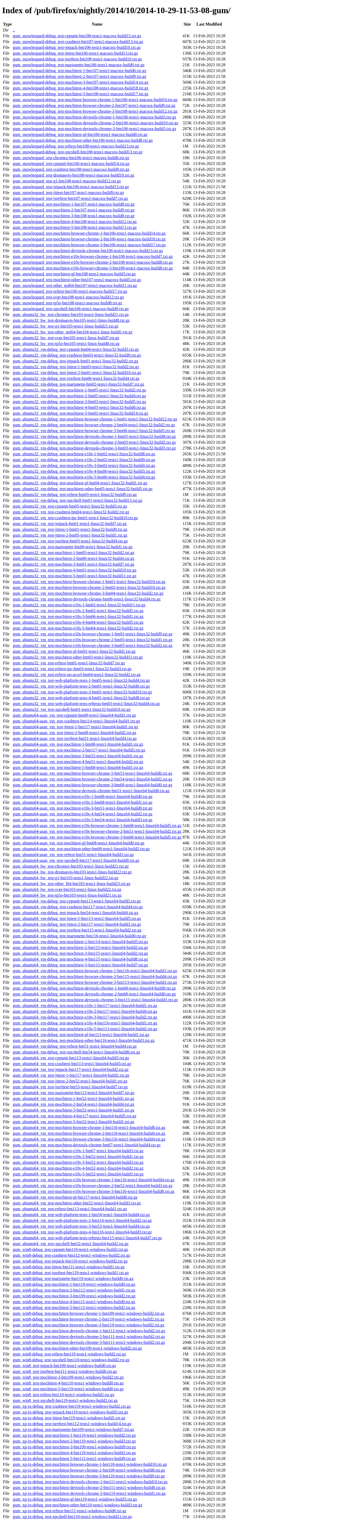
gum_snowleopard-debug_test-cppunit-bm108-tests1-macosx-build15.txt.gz (77, 36)
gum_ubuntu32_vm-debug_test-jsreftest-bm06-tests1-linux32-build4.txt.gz (76, 378)
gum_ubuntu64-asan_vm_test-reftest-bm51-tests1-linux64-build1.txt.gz (73, 854)
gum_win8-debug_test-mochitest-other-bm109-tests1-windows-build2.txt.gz (77, 1348)
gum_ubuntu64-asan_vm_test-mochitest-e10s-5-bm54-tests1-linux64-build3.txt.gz (82, 819)
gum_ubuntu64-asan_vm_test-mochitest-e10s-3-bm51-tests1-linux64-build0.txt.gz (82, 808)
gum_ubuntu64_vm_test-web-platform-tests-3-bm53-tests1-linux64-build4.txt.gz (81, 1226)
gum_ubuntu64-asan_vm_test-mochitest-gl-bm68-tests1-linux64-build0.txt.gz (78, 843)
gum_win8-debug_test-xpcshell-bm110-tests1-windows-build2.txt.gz (71, 1360)
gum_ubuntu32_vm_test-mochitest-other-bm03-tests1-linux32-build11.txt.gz (78, 657)
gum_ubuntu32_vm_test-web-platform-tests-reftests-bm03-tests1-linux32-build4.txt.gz (86, 703)
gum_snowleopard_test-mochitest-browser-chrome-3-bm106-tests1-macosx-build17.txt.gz (89, 245)
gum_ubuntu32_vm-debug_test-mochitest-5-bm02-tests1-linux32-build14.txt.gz (80, 413)
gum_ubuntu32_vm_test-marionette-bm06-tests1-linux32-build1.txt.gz (72, 547)
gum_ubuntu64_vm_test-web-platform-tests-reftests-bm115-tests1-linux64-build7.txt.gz (87, 1238)
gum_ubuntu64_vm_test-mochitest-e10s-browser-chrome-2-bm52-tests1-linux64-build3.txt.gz (92, 1185)
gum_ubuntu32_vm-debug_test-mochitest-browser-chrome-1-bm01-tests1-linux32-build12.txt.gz (95, 419)
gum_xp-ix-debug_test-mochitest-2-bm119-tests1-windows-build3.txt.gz (74, 1441)
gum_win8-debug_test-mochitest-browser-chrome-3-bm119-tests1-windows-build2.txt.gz (88, 1325)
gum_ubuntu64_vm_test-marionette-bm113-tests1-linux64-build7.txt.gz (73, 1092)
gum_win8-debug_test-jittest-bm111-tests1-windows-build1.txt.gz (69, 1267)
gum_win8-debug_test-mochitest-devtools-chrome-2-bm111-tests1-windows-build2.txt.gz (89, 1336)
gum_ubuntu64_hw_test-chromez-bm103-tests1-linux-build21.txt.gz (71, 866)
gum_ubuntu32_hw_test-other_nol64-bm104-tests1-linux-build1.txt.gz (72, 332)
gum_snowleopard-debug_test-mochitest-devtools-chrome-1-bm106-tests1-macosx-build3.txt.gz (94, 117)
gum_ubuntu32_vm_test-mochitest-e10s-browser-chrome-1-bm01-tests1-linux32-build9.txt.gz (92, 634)
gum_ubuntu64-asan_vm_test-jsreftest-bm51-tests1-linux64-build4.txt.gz (75, 738)
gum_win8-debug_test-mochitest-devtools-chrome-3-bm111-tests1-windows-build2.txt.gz (89, 1342)
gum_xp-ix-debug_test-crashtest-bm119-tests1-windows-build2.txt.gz (71, 1406)
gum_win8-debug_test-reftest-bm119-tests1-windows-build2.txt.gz (69, 1354)
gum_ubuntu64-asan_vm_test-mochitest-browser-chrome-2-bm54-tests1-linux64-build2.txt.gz (92, 779)
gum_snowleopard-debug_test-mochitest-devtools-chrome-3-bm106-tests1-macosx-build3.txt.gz (94, 128)
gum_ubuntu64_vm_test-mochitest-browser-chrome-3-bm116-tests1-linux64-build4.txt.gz (89, 1139)
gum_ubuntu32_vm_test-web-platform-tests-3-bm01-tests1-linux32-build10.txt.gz (82, 692)
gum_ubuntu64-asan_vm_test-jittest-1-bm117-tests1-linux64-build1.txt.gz (75, 727)
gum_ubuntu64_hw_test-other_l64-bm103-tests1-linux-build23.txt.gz (71, 883)
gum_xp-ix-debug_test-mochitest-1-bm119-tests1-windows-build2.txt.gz (74, 1435)
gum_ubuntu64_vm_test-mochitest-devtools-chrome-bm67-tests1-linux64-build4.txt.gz (87, 1145)
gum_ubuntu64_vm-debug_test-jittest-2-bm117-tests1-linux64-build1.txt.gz (77, 924)
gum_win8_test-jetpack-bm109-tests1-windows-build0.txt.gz (64, 1365)
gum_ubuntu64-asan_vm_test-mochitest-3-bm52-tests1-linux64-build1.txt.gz (78, 756)
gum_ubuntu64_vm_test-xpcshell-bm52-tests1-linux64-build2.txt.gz (70, 1243)
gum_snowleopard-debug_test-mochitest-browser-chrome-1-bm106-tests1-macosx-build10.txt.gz (95, 99)
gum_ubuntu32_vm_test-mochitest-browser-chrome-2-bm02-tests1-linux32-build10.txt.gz (89, 587)
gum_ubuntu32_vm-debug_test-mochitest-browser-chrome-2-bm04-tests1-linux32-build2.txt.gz (94, 425)
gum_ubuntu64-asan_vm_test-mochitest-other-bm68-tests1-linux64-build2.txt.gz (81, 849)
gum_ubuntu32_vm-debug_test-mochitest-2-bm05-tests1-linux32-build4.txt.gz (79, 396)
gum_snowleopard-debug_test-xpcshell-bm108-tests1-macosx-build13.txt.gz (77, 152)
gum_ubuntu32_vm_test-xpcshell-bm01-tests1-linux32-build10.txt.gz (71, 709)
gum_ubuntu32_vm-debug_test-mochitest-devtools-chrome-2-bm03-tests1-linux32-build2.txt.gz (94, 442)
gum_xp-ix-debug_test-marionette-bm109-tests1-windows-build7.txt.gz (73, 1429)
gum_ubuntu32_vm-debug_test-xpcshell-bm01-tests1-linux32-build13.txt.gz (77, 500)
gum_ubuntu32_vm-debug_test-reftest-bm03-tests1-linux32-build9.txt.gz (75, 494)
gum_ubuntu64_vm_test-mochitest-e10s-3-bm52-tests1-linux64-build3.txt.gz (78, 1162)
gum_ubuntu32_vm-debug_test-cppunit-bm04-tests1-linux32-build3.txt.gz (76, 349)
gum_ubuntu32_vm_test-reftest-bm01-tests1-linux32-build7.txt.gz (69, 663)
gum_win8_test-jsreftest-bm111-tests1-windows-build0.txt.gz (65, 1371)
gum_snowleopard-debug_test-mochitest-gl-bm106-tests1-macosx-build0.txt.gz (80, 134)
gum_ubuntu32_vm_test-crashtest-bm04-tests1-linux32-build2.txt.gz (71, 512)
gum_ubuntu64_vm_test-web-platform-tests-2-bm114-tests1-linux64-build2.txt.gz (82, 1220)
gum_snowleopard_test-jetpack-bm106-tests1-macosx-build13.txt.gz (71, 187)
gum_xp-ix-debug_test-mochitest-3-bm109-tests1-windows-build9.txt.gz (74, 1447)
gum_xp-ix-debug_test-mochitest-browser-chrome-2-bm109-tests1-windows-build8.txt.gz (89, 1470)
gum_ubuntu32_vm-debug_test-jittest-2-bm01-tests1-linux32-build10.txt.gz (77, 372)
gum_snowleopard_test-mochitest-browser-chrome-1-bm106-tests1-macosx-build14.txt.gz (89, 233)
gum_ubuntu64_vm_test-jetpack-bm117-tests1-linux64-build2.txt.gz (70, 1069)
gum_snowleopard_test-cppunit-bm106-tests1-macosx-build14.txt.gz (71, 163)
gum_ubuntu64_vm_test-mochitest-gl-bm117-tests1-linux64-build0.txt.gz (75, 1197)
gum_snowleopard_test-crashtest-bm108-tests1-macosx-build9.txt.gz (71, 169)
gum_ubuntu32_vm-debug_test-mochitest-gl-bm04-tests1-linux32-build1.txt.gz (80, 483)
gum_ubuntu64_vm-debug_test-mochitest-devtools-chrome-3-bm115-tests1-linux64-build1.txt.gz (95, 1000)
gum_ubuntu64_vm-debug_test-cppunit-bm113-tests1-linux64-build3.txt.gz (77, 901)
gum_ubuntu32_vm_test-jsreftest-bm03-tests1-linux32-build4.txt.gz (70, 541)
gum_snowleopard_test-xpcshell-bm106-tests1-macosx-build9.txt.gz (71, 308)
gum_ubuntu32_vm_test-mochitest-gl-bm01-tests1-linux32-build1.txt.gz (74, 651)
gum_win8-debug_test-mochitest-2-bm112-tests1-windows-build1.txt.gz (74, 1290)
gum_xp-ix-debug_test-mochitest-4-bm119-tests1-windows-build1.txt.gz (74, 1452)
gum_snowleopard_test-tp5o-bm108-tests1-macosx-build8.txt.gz (67, 303)
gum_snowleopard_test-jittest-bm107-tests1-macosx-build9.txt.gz (68, 192)
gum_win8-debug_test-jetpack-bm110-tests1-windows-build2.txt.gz (70, 1261)
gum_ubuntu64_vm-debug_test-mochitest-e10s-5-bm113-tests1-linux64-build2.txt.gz (85, 1029)
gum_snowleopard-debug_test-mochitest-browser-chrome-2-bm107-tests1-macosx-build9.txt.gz (94, 105)
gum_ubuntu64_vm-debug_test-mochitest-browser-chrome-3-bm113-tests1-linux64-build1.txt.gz (95, 982)
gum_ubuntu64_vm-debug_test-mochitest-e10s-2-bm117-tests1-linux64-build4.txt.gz (85, 1011)
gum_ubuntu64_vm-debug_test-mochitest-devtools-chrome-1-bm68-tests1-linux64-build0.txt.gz (94, 988)
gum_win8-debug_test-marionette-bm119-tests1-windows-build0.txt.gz (73, 1278)
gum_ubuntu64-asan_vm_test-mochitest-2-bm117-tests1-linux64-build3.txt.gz (79, 750)
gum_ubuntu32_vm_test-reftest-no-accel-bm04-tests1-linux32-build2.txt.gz (76, 674)
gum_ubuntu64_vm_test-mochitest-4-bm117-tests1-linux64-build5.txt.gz (74, 1116)
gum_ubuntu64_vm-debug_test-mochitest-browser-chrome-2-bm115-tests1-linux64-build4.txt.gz (95, 976)
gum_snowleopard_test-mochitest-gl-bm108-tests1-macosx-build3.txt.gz (74, 274)
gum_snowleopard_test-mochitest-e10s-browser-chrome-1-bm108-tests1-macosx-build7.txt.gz (93, 256)
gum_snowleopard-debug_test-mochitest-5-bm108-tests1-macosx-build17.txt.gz (80, 94)
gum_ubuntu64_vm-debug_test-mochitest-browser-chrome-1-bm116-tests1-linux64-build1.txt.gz (95, 970)
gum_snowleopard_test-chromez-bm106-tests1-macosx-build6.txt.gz (71, 157)
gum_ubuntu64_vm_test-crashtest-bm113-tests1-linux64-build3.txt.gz (72, 1063)
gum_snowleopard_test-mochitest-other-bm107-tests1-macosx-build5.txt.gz (77, 279)
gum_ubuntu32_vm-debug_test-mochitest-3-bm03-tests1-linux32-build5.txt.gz (79, 401)
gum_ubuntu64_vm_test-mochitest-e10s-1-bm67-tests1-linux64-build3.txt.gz (78, 1150)
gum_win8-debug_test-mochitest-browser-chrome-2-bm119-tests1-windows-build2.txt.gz (88, 1319)
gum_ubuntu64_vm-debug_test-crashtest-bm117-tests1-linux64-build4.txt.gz (78, 907)
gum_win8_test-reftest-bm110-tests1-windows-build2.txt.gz (63, 1394)
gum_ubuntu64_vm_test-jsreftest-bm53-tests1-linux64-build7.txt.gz (70, 1087)
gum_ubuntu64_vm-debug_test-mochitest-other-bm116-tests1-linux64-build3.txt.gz (83, 1040)
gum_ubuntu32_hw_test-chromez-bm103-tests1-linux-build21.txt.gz (71, 314)
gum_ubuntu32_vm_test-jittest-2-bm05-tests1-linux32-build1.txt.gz (70, 535)
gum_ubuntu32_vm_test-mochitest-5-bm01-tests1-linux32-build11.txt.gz (74, 576)
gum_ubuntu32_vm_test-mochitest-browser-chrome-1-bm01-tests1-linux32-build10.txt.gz (89, 581)
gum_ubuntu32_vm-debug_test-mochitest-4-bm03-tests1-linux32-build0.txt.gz (79, 407)
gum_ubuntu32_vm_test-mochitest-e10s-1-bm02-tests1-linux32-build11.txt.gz (79, 605)
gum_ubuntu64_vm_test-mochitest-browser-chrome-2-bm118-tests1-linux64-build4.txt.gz (89, 1133)
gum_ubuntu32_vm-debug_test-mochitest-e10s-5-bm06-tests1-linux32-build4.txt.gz (84, 477)
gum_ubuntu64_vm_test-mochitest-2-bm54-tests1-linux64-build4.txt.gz (73, 1104)
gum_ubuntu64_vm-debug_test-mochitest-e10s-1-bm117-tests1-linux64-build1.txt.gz (85, 1005)
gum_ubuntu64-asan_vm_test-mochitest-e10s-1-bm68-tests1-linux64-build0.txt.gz (82, 796)
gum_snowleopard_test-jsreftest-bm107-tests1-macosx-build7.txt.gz (70, 198)
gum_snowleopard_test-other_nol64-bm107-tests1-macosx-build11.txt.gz (75, 285)
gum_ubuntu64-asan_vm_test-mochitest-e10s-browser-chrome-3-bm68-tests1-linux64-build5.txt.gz (97, 837)
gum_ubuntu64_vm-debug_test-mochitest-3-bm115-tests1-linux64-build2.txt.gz (80, 953)
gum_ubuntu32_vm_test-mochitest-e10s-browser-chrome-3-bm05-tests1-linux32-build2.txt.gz (92, 645)
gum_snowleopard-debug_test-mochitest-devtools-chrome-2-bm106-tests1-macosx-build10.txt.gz (95, 123)
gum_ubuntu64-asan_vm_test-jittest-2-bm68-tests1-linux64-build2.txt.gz (74, 732)
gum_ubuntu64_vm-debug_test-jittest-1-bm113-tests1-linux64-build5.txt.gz (77, 918)
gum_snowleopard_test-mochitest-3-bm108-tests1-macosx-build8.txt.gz (73, 216)
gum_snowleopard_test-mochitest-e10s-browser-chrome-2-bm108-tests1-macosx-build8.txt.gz (93, 262)
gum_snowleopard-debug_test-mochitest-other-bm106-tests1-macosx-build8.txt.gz (83, 140)
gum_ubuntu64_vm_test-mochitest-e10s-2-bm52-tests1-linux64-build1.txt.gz (78, 1156)
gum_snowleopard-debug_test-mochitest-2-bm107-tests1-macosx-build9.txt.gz (79, 76)
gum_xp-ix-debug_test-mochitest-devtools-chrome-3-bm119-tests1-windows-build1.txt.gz (89, 1493)
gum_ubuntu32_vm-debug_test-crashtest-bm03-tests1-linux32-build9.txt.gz (77, 355)
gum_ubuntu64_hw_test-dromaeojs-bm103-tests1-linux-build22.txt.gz (72, 872)
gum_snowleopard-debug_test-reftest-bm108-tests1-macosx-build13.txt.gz (76, 146)
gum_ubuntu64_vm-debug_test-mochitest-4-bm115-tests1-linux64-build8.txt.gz (80, 959)
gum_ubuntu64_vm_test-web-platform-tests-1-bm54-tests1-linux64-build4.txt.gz (81, 1214)
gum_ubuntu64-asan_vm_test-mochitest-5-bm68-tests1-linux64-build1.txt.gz (78, 767)
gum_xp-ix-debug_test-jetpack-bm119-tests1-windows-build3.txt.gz (70, 1412)
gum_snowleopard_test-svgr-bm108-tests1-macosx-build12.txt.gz (68, 297)
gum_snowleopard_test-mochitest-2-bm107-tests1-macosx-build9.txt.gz (73, 210)
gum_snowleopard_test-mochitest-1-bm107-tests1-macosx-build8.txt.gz (73, 204)
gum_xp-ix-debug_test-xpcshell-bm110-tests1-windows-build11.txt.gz (72, 1516)
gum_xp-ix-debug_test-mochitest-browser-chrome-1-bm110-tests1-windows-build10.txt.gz (90, 1464)
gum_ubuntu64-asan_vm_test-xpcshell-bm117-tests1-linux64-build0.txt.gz (76, 860)
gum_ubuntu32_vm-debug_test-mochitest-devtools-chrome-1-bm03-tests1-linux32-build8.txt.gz (94, 436)
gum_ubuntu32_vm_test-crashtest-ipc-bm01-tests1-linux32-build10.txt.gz (75, 518)
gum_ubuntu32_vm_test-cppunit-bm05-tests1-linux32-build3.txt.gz (70, 506)
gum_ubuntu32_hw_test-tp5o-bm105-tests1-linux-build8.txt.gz (66, 343)
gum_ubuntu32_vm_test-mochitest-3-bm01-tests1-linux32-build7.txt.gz (73, 564)
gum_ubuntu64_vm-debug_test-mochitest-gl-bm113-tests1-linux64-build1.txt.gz (81, 1034)
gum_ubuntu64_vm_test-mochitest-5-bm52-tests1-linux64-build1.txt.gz (73, 1121)
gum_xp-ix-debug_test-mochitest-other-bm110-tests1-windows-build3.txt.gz (77, 1505)
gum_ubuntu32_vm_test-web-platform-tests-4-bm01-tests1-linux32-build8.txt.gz (81, 698)
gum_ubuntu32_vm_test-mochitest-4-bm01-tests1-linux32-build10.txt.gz (74, 570)
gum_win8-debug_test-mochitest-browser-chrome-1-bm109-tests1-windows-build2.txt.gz (89, 1313)
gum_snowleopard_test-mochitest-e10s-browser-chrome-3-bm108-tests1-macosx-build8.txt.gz (93, 268)
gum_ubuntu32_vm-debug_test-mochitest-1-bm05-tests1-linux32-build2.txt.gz (79, 390)
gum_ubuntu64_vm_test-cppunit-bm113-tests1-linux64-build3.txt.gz (71, 1058)
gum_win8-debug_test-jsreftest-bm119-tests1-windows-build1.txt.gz (71, 1272)
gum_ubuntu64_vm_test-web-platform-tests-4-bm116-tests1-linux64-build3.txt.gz (82, 1232)
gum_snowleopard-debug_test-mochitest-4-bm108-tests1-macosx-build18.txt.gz (80, 88)
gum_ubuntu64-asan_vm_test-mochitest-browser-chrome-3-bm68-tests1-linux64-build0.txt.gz (92, 785)
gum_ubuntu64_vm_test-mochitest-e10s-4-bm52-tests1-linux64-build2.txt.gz (78, 1168)
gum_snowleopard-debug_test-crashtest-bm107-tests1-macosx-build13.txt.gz (78, 41)
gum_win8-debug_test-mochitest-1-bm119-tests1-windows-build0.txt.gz (74, 1284)
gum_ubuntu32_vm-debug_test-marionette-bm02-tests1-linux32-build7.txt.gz (78, 384)
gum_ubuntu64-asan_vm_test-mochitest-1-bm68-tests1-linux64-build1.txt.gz (78, 744)
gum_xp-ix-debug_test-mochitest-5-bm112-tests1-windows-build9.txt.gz (74, 1458)
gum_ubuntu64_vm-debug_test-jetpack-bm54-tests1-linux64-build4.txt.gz (75, 912)
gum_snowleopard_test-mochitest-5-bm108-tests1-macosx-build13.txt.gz (75, 227)
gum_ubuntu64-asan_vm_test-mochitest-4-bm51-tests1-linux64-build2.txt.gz (78, 761)
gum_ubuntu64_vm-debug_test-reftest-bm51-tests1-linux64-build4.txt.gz (75, 1046)
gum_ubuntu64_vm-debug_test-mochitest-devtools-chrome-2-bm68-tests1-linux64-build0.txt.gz (94, 994)
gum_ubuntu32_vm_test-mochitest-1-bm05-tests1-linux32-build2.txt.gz (73, 552)
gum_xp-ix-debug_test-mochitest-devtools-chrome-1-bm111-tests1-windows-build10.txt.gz (90, 1482)
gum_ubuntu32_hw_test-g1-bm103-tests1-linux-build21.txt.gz (65, 326)
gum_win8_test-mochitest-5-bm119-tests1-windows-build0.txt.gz (68, 1389)
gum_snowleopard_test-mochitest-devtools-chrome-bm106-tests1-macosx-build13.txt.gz (88, 250)
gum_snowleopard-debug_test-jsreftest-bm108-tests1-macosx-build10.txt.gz (77, 59)
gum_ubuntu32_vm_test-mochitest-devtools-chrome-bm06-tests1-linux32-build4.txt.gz (87, 599)
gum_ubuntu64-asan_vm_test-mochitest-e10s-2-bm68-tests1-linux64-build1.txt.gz (82, 802)
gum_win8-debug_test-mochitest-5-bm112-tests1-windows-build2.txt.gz (74, 1307)
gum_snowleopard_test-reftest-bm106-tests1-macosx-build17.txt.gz (70, 291)
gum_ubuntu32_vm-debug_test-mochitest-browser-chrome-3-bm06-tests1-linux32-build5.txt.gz (94, 430)
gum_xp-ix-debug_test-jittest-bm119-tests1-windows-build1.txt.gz (69, 1418)
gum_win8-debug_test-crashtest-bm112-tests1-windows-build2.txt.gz (71, 1255)
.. (14, 30)
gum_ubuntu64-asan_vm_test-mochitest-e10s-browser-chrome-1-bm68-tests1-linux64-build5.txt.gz (97, 825)
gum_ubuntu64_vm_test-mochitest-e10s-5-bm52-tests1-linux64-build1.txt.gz (78, 1174)
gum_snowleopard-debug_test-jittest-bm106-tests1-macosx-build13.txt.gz (75, 53)
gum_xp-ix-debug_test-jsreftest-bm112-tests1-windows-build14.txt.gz (72, 1423)
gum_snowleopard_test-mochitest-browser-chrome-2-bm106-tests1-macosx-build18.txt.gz (89, 239)
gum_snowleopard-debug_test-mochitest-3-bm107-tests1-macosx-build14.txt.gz (80, 82)
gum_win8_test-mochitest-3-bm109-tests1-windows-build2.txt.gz (68, 1377)
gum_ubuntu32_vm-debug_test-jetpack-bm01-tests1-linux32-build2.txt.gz (75, 361)
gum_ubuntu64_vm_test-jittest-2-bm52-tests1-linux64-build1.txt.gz (70, 1081)
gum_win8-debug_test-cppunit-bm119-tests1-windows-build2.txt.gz (70, 1249)
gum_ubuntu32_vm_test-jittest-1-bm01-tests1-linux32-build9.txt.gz (70, 529)
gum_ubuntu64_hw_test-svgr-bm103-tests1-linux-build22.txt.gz (67, 889)
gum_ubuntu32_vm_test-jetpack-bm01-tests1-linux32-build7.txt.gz (69, 523)
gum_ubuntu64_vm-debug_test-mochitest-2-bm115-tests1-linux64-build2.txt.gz (80, 947)
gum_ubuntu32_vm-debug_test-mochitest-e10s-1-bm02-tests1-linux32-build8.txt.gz (84, 454)
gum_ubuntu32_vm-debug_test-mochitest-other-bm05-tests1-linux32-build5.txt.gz (82, 488)
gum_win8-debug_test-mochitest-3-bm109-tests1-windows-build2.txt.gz (74, 1296)
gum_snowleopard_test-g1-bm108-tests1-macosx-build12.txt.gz (67, 181)
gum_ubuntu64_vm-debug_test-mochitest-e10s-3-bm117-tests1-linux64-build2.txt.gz (85, 1017)
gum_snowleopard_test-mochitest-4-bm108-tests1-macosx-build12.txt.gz (75, 221)
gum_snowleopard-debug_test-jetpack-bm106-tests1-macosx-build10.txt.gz (76, 47)
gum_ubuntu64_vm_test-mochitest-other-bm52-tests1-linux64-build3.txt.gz (77, 1203)
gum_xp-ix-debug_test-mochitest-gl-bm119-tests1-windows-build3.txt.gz (75, 1499)
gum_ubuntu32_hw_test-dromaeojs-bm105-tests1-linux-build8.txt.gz (71, 320)
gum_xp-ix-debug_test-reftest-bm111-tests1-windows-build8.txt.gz (69, 1511)
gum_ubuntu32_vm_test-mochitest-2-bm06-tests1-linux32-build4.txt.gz (73, 558)
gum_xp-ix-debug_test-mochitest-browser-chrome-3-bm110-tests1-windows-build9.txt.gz (89, 1476)
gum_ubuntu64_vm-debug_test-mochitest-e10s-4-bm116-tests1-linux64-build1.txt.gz (85, 1023)
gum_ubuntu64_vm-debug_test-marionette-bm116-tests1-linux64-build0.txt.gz (79, 936)
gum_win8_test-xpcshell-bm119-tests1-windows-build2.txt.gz (65, 1400)
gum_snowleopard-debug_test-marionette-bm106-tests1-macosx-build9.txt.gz (78, 65)
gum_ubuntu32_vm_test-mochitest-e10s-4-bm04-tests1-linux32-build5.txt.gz (78, 622)
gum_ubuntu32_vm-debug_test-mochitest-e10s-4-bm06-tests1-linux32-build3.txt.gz (84, 471)
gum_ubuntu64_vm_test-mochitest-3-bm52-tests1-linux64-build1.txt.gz (73, 1110)
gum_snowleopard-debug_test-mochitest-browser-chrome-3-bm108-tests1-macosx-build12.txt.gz (95, 111)
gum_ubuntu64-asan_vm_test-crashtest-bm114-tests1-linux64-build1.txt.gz (76, 721)
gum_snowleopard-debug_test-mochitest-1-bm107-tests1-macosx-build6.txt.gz (79, 70)
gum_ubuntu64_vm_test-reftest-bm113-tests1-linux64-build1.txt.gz (70, 1209)
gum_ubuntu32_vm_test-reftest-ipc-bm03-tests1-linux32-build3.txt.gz (72, 669)
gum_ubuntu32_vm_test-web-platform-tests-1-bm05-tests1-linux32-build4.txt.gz (81, 680)
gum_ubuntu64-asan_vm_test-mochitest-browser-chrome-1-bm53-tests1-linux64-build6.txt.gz (92, 773)
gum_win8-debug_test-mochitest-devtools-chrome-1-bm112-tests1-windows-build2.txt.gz (89, 1331)
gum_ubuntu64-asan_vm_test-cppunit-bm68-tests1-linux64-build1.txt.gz (74, 715)
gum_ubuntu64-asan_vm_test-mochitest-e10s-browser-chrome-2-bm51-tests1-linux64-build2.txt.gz (97, 831)
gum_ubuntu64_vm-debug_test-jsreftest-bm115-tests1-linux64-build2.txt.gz (77, 930)
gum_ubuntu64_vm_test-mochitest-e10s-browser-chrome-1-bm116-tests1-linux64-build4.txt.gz (93, 1180)
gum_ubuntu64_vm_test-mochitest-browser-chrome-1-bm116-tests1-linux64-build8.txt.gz (89, 1127)
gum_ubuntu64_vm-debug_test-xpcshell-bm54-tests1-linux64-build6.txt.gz (76, 1052)
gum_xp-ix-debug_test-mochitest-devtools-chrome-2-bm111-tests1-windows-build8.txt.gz (89, 1487)
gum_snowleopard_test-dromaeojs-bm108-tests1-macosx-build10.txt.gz (73, 175)
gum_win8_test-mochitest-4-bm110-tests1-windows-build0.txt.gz (68, 1383)
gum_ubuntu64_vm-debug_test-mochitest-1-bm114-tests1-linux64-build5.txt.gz (80, 941)
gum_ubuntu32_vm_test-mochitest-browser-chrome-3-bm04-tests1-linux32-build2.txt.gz (88, 593)
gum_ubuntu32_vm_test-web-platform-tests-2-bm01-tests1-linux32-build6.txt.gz (81, 686)
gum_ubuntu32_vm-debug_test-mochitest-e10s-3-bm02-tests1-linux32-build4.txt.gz (84, 465)
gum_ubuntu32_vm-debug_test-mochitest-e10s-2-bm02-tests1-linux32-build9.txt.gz (84, 459)
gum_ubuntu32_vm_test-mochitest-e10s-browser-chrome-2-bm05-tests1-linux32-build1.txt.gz (92, 639)
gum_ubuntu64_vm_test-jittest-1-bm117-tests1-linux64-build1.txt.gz (71, 1075)
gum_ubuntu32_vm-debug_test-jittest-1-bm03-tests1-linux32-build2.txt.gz (76, 367)
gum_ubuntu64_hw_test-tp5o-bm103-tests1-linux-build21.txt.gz (67, 895)
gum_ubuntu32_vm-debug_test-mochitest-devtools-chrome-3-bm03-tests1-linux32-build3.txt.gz (94, 448)
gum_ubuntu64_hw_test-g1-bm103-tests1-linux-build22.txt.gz (65, 878)
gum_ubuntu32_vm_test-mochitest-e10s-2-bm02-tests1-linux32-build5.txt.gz (78, 610)
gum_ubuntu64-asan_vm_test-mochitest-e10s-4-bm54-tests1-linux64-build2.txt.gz (82, 814)
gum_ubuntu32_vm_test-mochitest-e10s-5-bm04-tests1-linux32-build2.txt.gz (78, 628)
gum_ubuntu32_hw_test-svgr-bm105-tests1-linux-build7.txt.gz (66, 337)
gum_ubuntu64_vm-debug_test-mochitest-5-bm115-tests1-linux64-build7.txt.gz (80, 965)
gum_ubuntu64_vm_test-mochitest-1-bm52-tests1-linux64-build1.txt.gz (73, 1098)
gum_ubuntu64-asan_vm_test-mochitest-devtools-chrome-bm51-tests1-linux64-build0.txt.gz (91, 790)
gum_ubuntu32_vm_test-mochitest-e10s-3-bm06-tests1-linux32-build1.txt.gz (78, 616)
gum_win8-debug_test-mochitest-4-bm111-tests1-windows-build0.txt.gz (74, 1301)
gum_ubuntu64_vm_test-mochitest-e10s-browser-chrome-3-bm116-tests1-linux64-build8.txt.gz (93, 1191)
